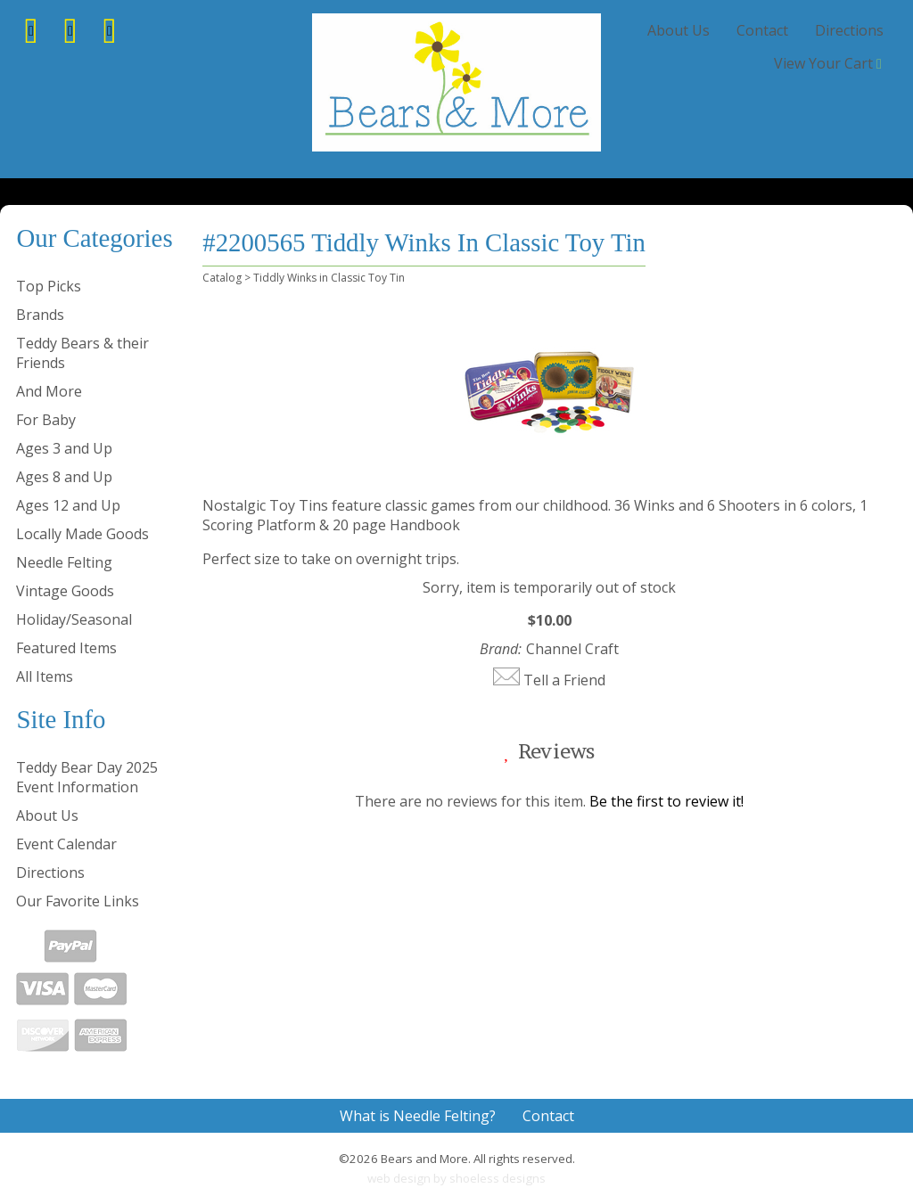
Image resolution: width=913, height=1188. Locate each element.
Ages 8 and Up (64, 477)
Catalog (222, 277)
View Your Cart (823, 63)
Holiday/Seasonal (74, 619)
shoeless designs (497, 1178)
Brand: (501, 649)
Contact (762, 30)
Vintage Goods (65, 591)
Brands (40, 314)
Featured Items (66, 648)
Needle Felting (64, 562)
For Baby (46, 420)
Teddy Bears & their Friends (82, 353)
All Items (44, 676)
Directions (849, 30)
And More (49, 391)
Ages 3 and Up (64, 448)
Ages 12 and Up (68, 505)
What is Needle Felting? (418, 1116)
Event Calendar (66, 844)
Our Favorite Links (77, 901)
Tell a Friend (564, 680)
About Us (678, 30)
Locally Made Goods (82, 534)
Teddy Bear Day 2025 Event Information (87, 777)
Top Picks (48, 286)
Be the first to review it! (666, 801)
